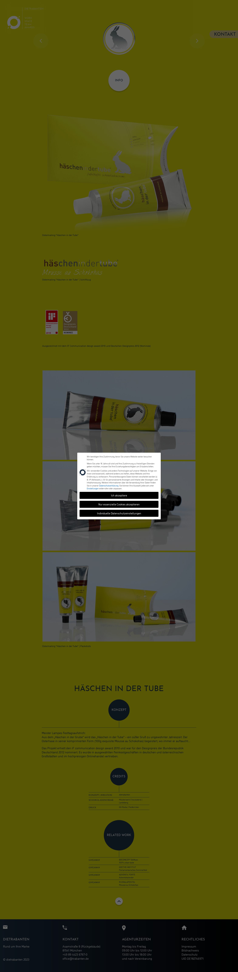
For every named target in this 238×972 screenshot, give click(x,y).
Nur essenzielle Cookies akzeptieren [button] (119, 504)
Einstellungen (93, 488)
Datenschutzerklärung (108, 485)
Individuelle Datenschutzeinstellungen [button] (119, 513)
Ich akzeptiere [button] (119, 495)
